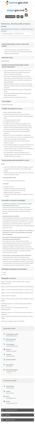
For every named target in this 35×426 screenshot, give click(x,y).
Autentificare (10, 16)
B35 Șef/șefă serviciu (11, 336)
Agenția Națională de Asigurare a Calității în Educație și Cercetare (17, 30)
